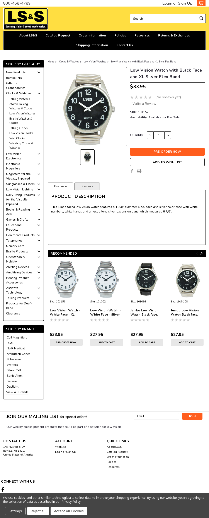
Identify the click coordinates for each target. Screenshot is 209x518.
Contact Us (125, 45)
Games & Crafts (17, 220)
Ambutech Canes (19, 354)
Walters (12, 365)
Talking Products (17, 298)
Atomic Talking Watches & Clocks (20, 106)
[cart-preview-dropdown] (200, 3)
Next (201, 253)
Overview (60, 186)
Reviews (87, 186)
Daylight (12, 387)
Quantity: (136, 135)
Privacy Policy (70, 501)
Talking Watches (19, 99)
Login (167, 3)
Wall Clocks (17, 138)
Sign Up (185, 3)
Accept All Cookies (69, 511)
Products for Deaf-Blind (19, 305)
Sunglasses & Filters (20, 184)
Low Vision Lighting (19, 189)
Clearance (13, 313)
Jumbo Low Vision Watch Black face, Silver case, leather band (145, 312)
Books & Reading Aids (18, 211)
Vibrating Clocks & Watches (21, 146)
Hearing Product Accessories (17, 280)
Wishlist (60, 447)
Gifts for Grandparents (15, 85)
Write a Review (144, 103)
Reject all (38, 511)
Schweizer (14, 359)
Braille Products (17, 251)
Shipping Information (92, 45)
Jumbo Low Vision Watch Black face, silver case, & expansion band (185, 312)
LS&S (10, 343)
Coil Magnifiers (17, 337)
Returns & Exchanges (174, 35)
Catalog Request (58, 35)
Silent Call (14, 370)
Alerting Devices (17, 267)
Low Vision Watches (22, 114)
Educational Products (14, 227)
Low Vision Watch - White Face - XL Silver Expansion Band (65, 312)
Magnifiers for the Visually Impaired (18, 176)
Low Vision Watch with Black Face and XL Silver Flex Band (143, 61)
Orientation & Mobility (15, 259)
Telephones (14, 240)
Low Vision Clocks (21, 133)
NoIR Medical (16, 348)
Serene (12, 381)
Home (51, 61)
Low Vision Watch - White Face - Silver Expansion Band (105, 312)
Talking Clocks (18, 128)
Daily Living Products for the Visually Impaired (20, 199)
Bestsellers (14, 78)
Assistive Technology (14, 290)
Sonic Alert (14, 376)
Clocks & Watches (19, 93)
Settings (15, 511)
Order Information (92, 35)
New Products (16, 72)
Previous (197, 253)
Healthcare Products (20, 235)
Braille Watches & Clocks (20, 121)
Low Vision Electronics (13, 156)
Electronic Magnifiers (13, 166)
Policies (120, 35)
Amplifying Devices (19, 272)
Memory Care (15, 246)
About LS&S (28, 35)
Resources (142, 35)
